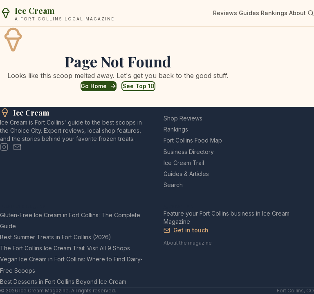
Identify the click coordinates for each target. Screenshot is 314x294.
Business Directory (189, 151)
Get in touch (186, 230)
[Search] (310, 13)
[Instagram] (4, 147)
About (297, 12)
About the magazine (188, 243)
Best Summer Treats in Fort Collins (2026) (55, 237)
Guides (249, 12)
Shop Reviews (183, 118)
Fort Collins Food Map (193, 140)
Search (173, 184)
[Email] (17, 147)
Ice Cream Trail (184, 162)
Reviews (225, 12)
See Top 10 (138, 85)
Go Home (99, 85)
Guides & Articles (186, 173)
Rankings (274, 12)
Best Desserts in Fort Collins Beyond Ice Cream (63, 281)
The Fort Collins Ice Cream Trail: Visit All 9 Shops (65, 248)
